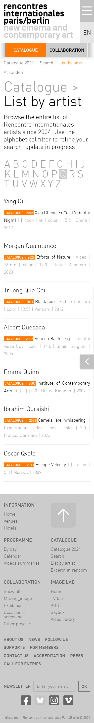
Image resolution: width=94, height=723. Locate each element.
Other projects (17, 624)
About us (13, 639)
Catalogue (25, 50)
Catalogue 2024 (66, 549)
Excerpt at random (69, 570)
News (34, 639)
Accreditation (49, 655)
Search (46, 63)
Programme (18, 540)
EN (87, 32)
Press (76, 655)
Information (19, 505)
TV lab (57, 598)
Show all (12, 591)
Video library (63, 619)
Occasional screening (14, 614)
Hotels (10, 528)
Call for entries (22, 663)
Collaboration (66, 50)
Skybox (57, 612)
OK (84, 686)
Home (9, 514)
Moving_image (18, 598)
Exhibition (13, 605)
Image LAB (63, 582)
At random (14, 72)
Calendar (12, 556)
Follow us (56, 639)
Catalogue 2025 (19, 63)
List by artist (71, 63)
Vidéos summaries (22, 563)
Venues (11, 521)
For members (44, 647)
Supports (14, 647)
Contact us (16, 655)
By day (10, 549)
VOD (55, 605)
